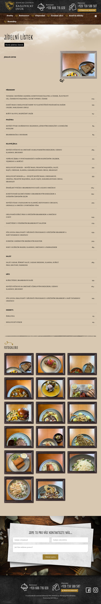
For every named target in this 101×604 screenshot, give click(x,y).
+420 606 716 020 (55, 8)
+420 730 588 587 (87, 6)
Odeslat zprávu (50, 557)
